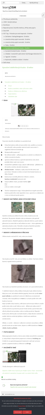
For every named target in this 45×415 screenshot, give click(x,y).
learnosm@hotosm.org (9, 394)
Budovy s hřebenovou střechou (17, 91)
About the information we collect (22, 398)
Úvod (9, 86)
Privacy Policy (21, 406)
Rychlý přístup (34, 3)
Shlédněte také (12, 96)
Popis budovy (12, 94)
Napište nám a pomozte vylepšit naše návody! (23, 387)
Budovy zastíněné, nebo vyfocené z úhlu (20, 88)
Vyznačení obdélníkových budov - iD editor (18, 82)
